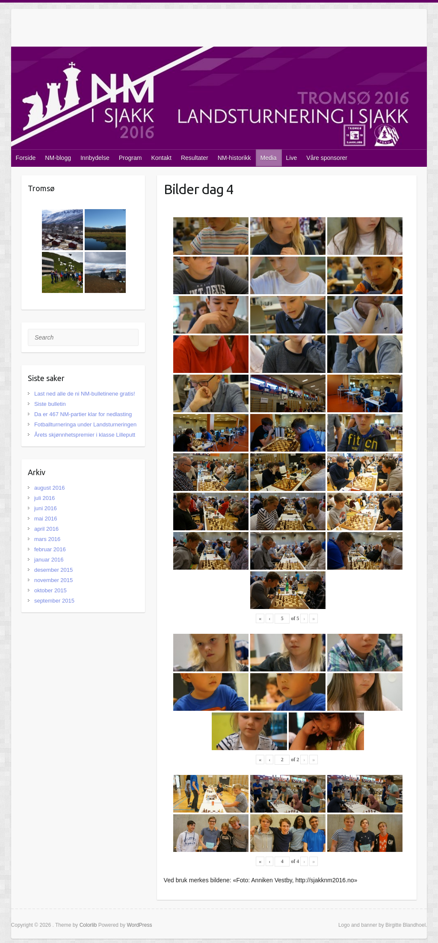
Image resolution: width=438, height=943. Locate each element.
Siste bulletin (50, 404)
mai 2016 (45, 518)
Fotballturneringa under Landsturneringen (85, 424)
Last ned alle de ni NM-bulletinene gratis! (84, 393)
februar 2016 (50, 549)
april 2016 (46, 529)
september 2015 (54, 600)
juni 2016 (45, 508)
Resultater (194, 157)
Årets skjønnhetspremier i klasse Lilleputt (84, 435)
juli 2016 (44, 498)
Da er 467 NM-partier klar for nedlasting (83, 414)
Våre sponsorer (326, 157)
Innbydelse (95, 157)
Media (268, 157)
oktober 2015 (50, 590)
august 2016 (49, 488)
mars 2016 (47, 539)
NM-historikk (234, 157)
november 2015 (53, 580)
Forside (26, 157)
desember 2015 (53, 570)
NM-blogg (58, 157)
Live (291, 157)
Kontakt (161, 157)
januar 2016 (49, 559)
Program (130, 157)
